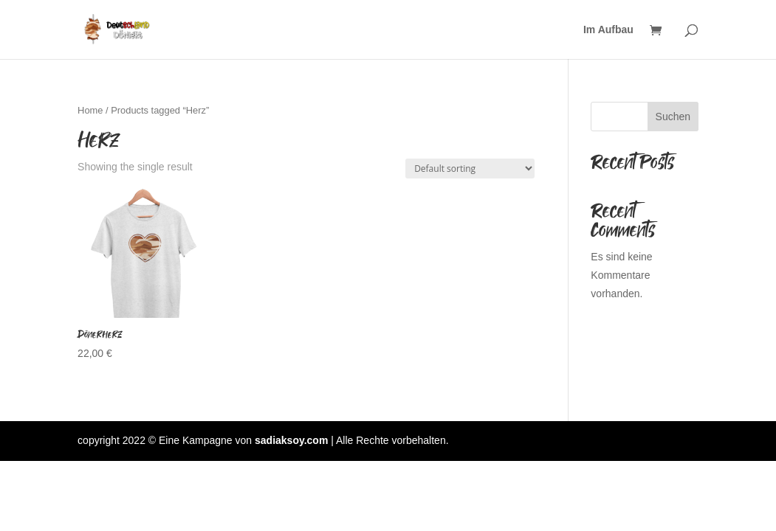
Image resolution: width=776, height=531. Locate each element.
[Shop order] (470, 168)
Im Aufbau (608, 29)
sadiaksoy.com (291, 440)
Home (90, 110)
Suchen (673, 116)
